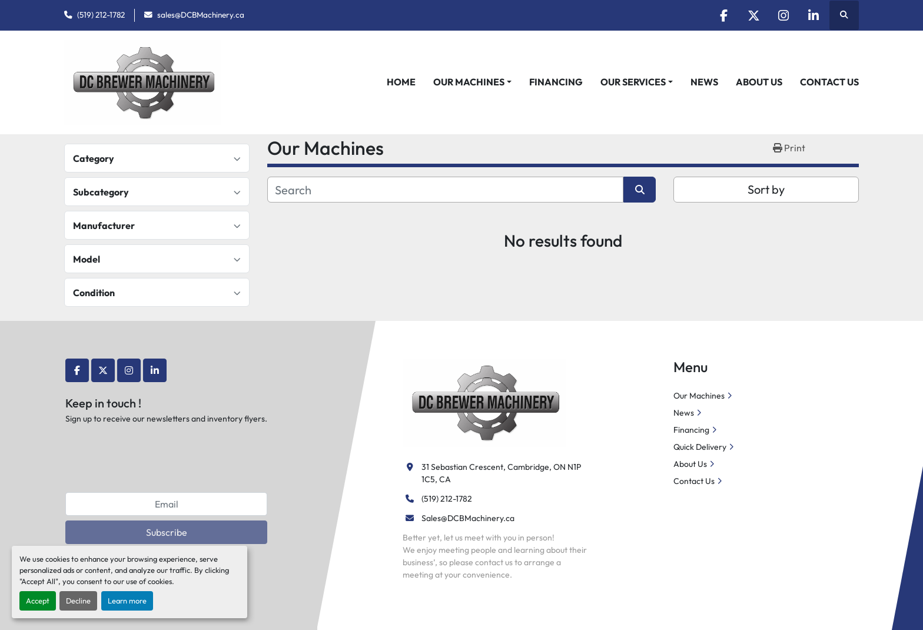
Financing (556, 82)
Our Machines (468, 82)
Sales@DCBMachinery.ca (467, 518)
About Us (759, 82)
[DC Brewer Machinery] (484, 401)
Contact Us (829, 82)
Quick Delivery (699, 447)
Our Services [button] (633, 82)
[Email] (166, 504)
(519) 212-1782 (101, 14)
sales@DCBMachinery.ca (200, 14)
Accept (37, 600)
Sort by (766, 189)
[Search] (445, 190)
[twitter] (753, 15)
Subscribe (166, 532)
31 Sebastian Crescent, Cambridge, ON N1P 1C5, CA (502, 473)
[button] (472, 82)
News (704, 82)
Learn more (127, 600)
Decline (78, 600)
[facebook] (723, 15)
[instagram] (783, 15)
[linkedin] (813, 15)
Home (401, 82)
